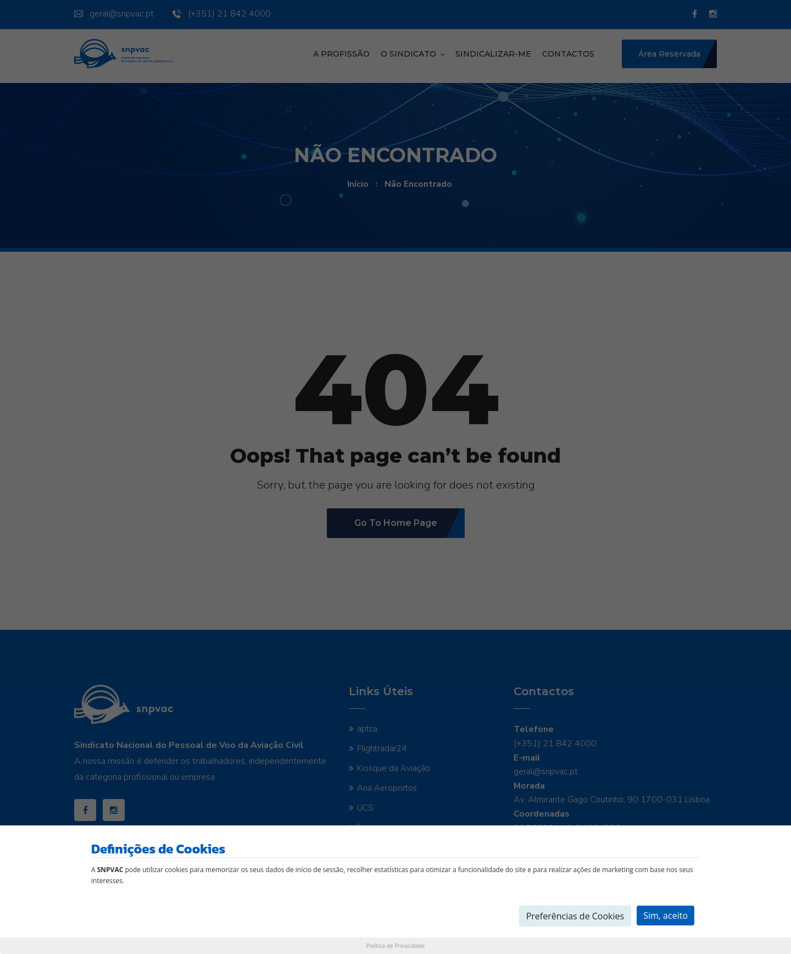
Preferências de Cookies (575, 916)
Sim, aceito (665, 915)
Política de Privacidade (395, 946)
